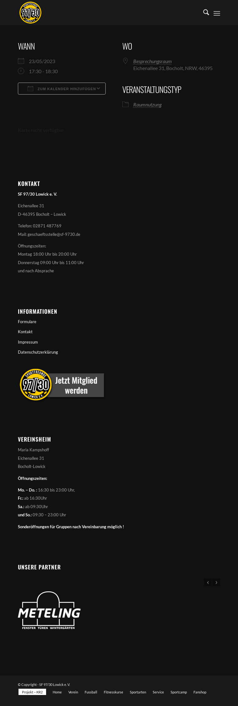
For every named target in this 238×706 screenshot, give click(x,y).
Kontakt (25, 331)
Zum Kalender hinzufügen (62, 88)
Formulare (27, 321)
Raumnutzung (147, 104)
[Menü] (217, 12)
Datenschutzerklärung (38, 352)
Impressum (28, 342)
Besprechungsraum (152, 61)
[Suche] (203, 12)
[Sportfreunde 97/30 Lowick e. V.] (99, 12)
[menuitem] (203, 12)
